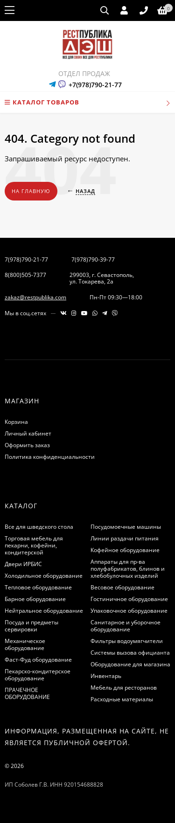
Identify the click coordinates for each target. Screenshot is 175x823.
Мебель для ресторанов (124, 688)
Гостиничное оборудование (129, 599)
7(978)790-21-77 (26, 259)
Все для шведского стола (39, 527)
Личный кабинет (28, 433)
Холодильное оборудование (44, 576)
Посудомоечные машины (126, 527)
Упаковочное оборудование (129, 611)
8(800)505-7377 (25, 275)
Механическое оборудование (25, 644)
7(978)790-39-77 (93, 259)
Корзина (16, 422)
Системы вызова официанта (130, 653)
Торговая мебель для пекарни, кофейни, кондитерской (34, 545)
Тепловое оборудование (38, 587)
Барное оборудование (35, 599)
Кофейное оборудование (125, 550)
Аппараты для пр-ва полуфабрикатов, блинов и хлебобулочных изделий (128, 569)
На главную (31, 190)
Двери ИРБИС (23, 564)
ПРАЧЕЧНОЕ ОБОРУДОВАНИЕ (27, 693)
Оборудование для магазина (130, 664)
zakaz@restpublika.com (35, 297)
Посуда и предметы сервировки (31, 625)
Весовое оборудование (122, 587)
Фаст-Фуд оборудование (38, 660)
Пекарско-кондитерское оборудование (37, 674)
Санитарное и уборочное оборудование (126, 625)
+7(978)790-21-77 (95, 84)
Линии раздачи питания (125, 538)
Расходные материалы (122, 699)
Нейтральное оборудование (44, 611)
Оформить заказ (27, 445)
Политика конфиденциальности (50, 457)
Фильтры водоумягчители (127, 641)
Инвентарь (106, 676)
